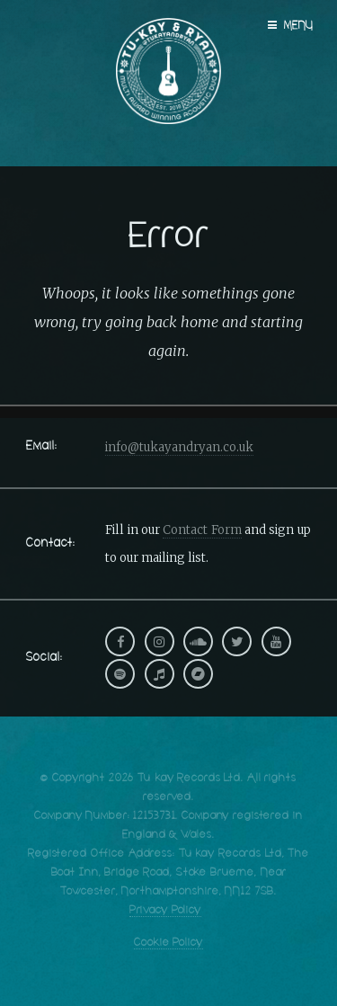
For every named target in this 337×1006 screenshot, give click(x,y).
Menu (299, 26)
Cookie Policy (168, 943)
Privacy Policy (165, 910)
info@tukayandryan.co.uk (179, 447)
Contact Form (202, 530)
